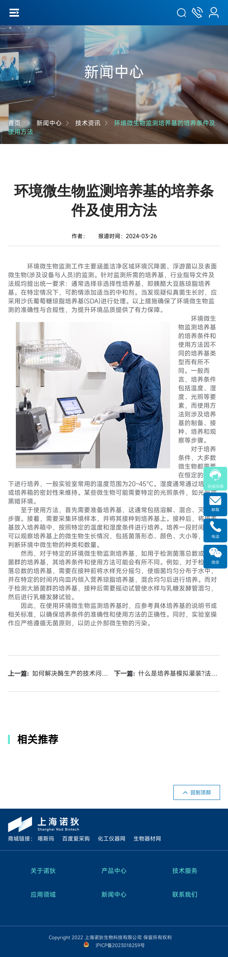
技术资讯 (88, 123)
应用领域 (43, 894)
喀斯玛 (46, 838)
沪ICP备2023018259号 (120, 945)
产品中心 (114, 870)
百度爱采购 (76, 838)
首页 (14, 123)
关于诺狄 (43, 870)
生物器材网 (147, 838)
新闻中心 (49, 123)
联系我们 (185, 894)
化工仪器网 (111, 838)
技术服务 (185, 870)
